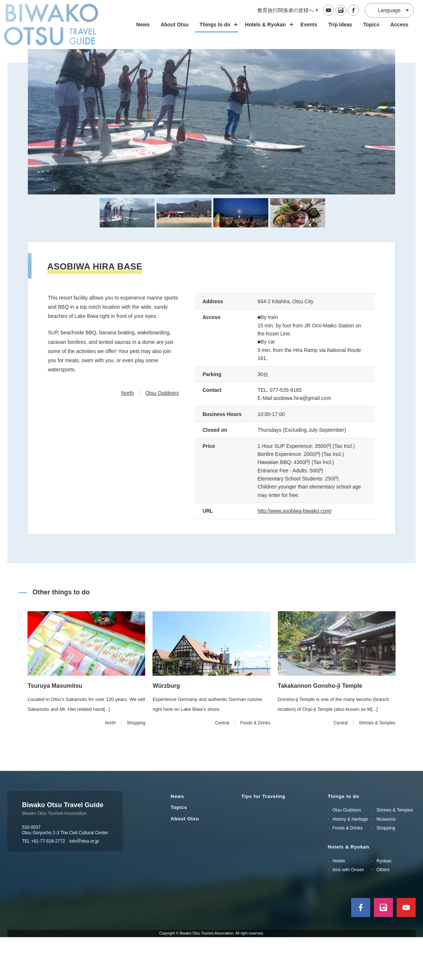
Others (383, 901)
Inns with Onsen (348, 901)
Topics (371, 24)
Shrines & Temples (394, 841)
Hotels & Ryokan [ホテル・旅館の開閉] (267, 24)
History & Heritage (350, 850)
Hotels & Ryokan (348, 878)
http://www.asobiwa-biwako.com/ (294, 543)
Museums (386, 850)
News (143, 24)
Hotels (338, 892)
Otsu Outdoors (162, 425)
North (127, 425)
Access (399, 24)
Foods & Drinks (347, 859)
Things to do (343, 828)
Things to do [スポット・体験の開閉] (216, 24)
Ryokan (383, 892)
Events (309, 24)
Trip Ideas (340, 24)
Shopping (385, 859)
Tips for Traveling (264, 828)
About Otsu (174, 24)
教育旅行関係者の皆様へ (285, 10)
